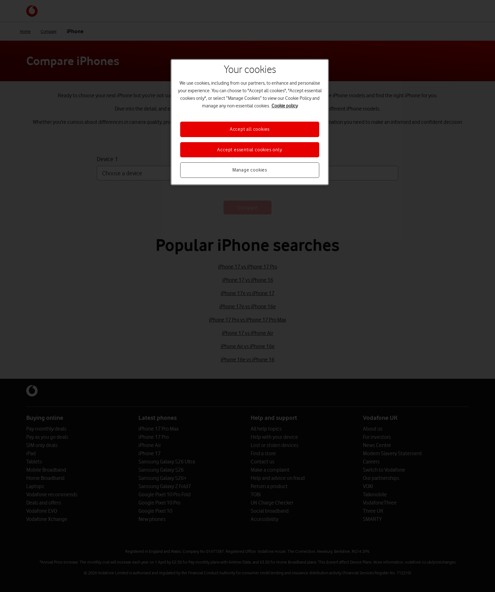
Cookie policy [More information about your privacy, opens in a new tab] (285, 106)
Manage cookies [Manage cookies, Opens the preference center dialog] (249, 170)
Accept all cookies (250, 129)
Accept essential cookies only (249, 150)
